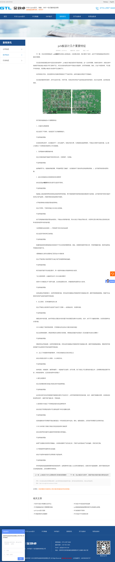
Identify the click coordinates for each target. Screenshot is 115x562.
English (112, 2)
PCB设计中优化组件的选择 (82, 504)
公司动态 (12, 49)
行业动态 (12, 60)
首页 (5, 16)
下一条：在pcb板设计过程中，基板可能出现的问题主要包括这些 (89, 475)
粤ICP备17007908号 (67, 558)
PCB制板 (35, 16)
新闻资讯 (63, 16)
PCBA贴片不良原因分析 (81, 514)
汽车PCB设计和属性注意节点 (42, 504)
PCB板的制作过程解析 (40, 514)
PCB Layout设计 (19, 16)
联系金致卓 (92, 16)
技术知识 (12, 55)
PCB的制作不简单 (79, 510)
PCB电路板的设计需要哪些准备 (43, 507)
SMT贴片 (49, 16)
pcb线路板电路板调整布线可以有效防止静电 (87, 507)
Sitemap (105, 2)
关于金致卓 (77, 16)
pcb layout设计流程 (39, 510)
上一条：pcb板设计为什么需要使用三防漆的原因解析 (51, 475)
